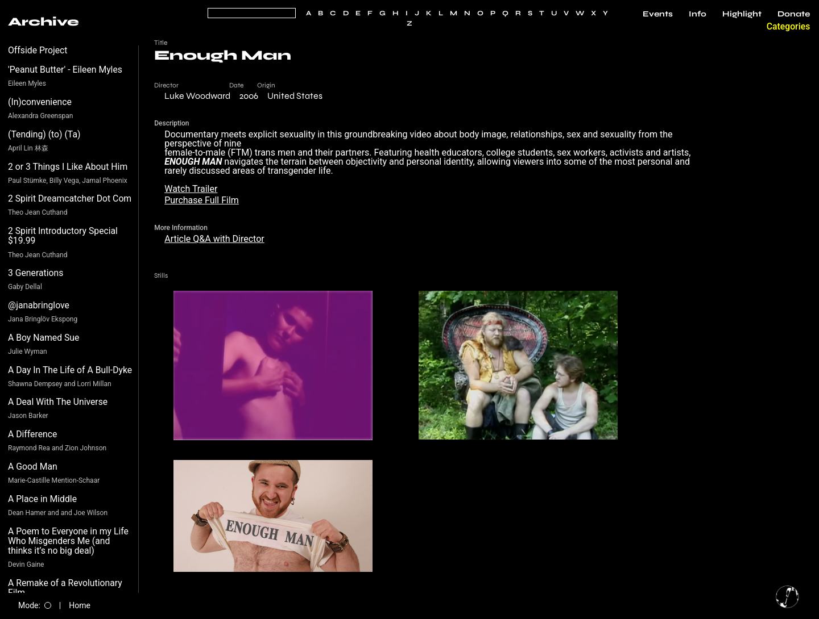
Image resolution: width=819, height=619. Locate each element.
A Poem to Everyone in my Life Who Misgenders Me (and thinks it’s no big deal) (68, 541)
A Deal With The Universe (57, 402)
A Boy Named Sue (43, 337)
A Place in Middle (42, 499)
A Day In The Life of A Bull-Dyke (70, 370)
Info (697, 14)
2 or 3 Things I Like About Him (67, 167)
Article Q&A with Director (214, 238)
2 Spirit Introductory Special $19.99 (63, 236)
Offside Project (38, 50)
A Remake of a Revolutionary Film (65, 588)
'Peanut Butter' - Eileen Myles (65, 69)
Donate (793, 14)
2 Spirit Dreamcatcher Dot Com (69, 198)
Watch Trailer (190, 188)
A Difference (32, 434)
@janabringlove (38, 305)
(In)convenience (40, 102)
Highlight (742, 14)
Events (658, 14)
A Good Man (32, 466)
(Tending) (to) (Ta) (44, 134)
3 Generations (35, 273)
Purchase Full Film (201, 200)
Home (79, 605)
